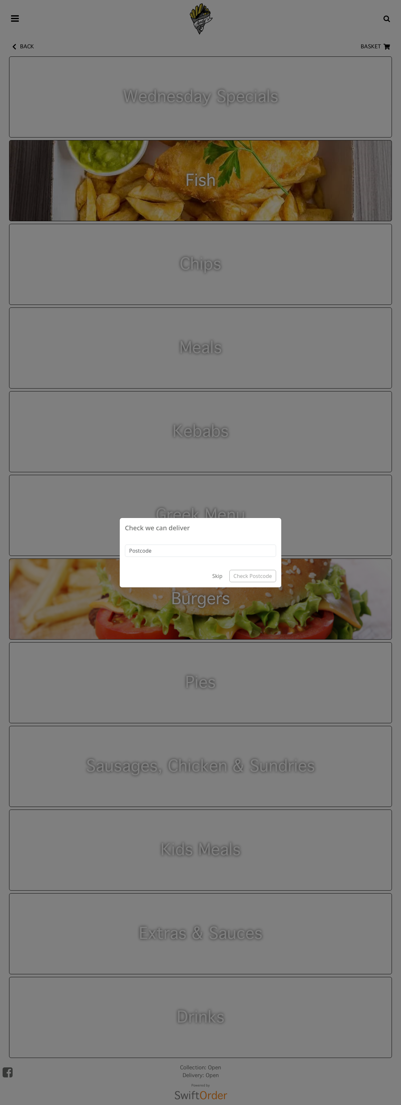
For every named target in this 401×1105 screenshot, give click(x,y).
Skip (217, 576)
